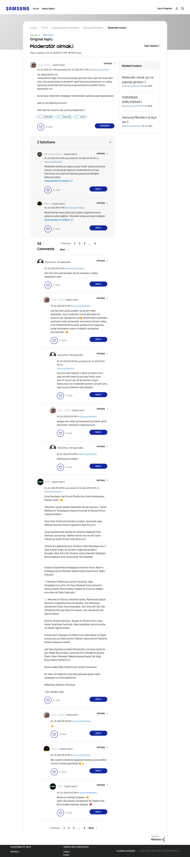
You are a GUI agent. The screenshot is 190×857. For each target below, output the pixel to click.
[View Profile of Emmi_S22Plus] (45, 65)
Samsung (66, 117)
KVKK (66, 855)
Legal (66, 851)
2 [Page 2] (79, 243)
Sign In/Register (164, 8)
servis (83, 117)
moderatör (48, 117)
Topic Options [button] (151, 45)
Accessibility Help (20, 847)
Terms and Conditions (76, 847)
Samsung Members (100, 70)
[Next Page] (64, 250)
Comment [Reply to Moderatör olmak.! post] (105, 126)
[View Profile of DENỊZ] (48, 482)
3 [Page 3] (84, 243)
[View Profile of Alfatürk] (47, 204)
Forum (36, 8)
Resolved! (48, 35)
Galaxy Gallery (48, 8)
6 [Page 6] (95, 243)
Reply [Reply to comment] (98, 189)
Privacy (14, 851)
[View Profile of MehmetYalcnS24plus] (53, 154)
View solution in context (56, 180)
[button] (109, 63)
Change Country (126, 851)
